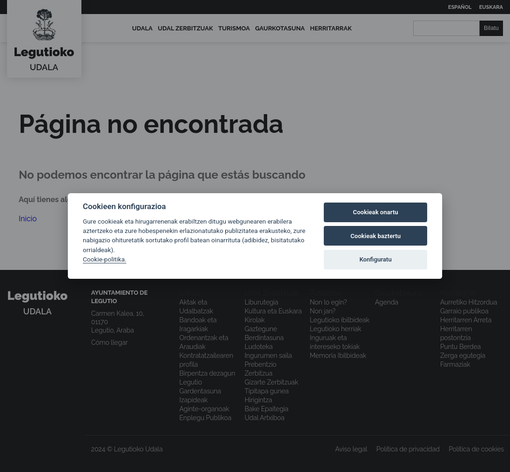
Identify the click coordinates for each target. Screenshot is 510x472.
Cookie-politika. (104, 259)
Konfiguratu (375, 259)
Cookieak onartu (375, 212)
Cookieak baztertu (375, 236)
